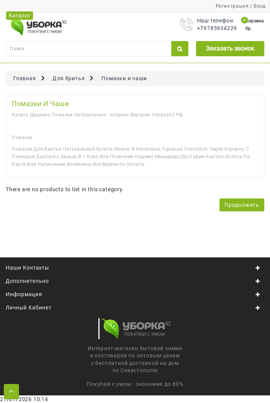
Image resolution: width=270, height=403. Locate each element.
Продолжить (241, 205)
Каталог (19, 15)
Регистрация (232, 6)
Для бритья (68, 78)
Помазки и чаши (124, 78)
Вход (260, 6)
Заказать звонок (230, 48)
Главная (24, 78)
